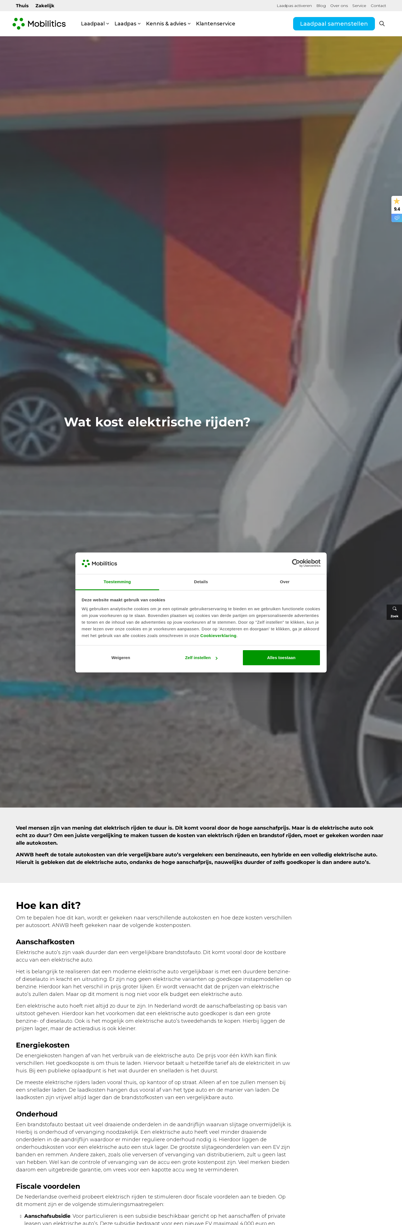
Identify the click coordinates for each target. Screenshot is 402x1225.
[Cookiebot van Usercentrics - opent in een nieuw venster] (296, 563)
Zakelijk (44, 5)
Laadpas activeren (294, 5)
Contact (378, 5)
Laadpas (125, 24)
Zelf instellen (201, 657)
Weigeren (120, 657)
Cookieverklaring (218, 635)
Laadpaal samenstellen (334, 23)
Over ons (339, 5)
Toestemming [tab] (117, 581)
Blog (321, 5)
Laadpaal (93, 24)
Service (359, 5)
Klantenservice (215, 24)
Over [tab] (285, 581)
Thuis (22, 5)
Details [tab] (201, 581)
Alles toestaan (281, 657)
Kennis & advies (166, 24)
